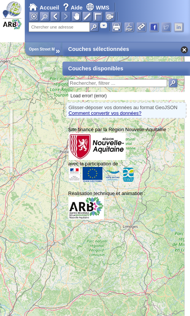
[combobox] (103, 25)
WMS (97, 8)
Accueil (44, 8)
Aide (73, 8)
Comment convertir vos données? (105, 113)
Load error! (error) (88, 95)
